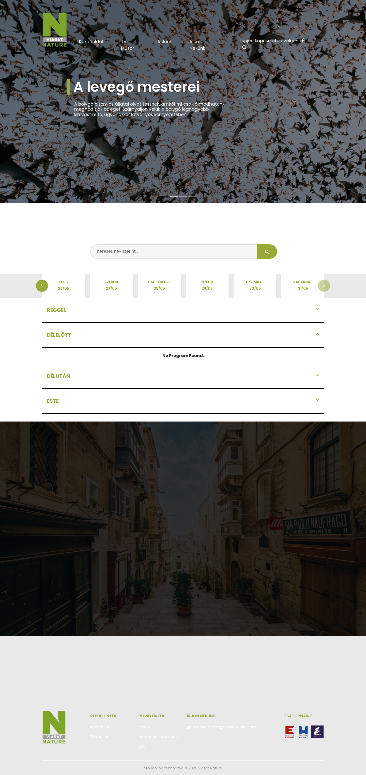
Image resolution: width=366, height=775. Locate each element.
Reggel (56, 310)
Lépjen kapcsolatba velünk (272, 41)
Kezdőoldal (96, 42)
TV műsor (127, 45)
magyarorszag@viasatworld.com (224, 727)
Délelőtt (59, 334)
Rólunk (165, 42)
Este (53, 401)
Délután (58, 376)
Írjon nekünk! (198, 45)
